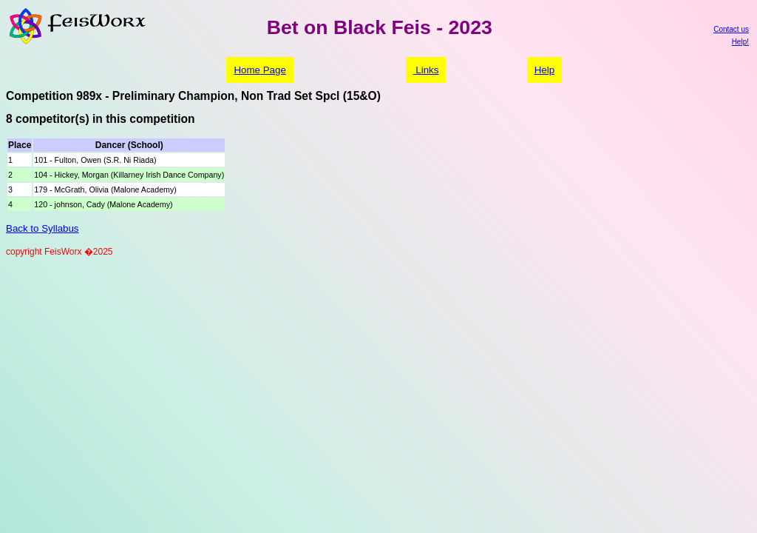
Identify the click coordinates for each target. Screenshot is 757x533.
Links (426, 70)
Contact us (731, 29)
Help (544, 70)
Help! (740, 42)
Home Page (259, 70)
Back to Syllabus (42, 228)
